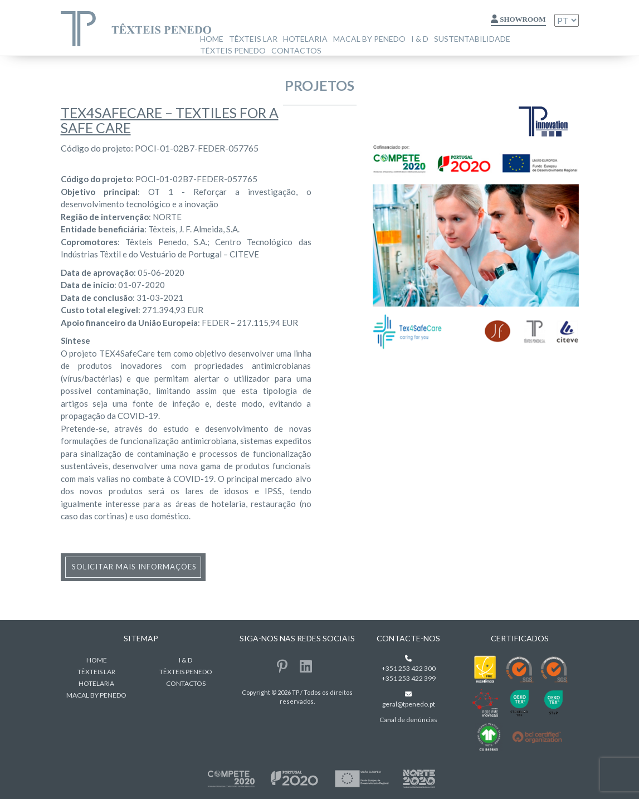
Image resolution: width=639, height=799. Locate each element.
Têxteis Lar (253, 38)
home (211, 38)
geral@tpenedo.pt (408, 704)
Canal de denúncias (408, 719)
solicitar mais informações (134, 566)
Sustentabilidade (472, 38)
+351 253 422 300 (409, 668)
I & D (419, 38)
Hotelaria (305, 38)
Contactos (296, 50)
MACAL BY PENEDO (369, 38)
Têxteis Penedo (233, 50)
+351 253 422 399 (409, 678)
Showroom (518, 19)
